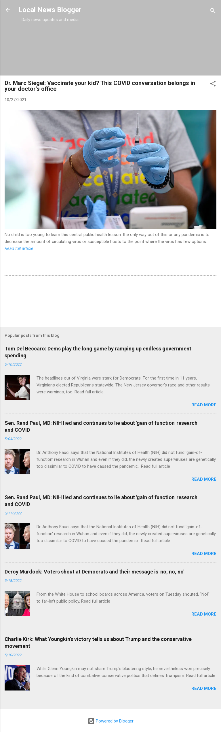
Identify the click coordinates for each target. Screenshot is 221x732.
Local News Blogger (49, 10)
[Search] (212, 11)
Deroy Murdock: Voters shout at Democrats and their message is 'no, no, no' (94, 572)
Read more (203, 404)
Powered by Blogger (111, 721)
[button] (212, 84)
